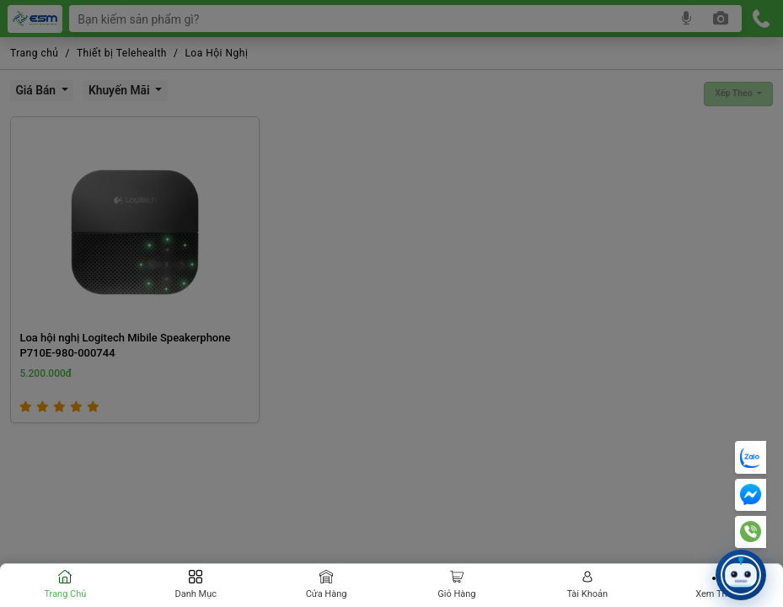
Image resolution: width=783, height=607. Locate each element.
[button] (741, 575)
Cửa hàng (326, 593)
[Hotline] (750, 532)
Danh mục (195, 593)
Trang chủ (65, 593)
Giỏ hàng (456, 593)
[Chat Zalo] (750, 457)
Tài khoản (587, 593)
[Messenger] (750, 495)
